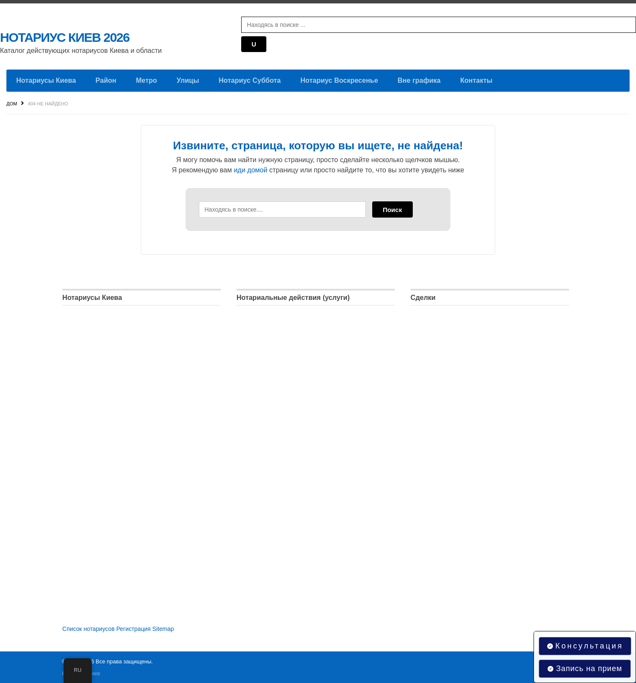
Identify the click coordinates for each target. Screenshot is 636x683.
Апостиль (425, 466)
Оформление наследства (274, 415)
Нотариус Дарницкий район (103, 330)
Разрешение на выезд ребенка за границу (473, 449)
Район (106, 80)
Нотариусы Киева (46, 80)
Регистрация (134, 628)
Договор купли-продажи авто (453, 398)
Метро (146, 80)
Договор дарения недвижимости (459, 347)
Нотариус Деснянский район (104, 347)
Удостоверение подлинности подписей (293, 347)
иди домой (251, 170)
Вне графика (419, 80)
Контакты (476, 80)
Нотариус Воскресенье (339, 80)
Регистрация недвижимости (277, 466)
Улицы (188, 80)
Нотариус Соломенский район (107, 449)
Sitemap (164, 628)
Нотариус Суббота (249, 80)
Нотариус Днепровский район (106, 364)
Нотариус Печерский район (102, 398)
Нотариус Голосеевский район (107, 313)
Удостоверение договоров (275, 330)
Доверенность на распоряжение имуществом (478, 313)
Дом (11, 103)
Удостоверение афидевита (276, 381)
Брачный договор (436, 415)
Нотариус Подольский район (104, 415)
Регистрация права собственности (462, 364)
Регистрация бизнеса (268, 449)
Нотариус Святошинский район (108, 432)
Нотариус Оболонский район (105, 381)
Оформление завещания (273, 432)
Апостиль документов (268, 364)
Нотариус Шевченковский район (110, 466)
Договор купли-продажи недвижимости (468, 330)
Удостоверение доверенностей (282, 313)
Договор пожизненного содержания (463, 381)
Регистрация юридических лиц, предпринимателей (486, 432)
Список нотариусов (89, 628)
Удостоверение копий (268, 398)
